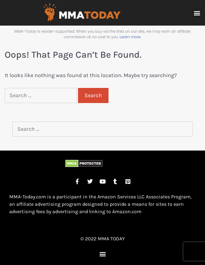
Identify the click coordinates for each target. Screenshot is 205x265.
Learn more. (130, 36)
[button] (197, 13)
